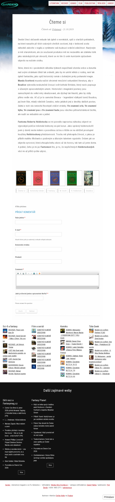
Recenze (45, 4)
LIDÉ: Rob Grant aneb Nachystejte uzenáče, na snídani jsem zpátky (14, 353)
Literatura (31, 4)
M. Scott (63, 191)
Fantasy (52, 191)
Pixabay (70, 496)
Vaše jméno (20, 218)
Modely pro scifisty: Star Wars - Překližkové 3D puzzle (100, 344)
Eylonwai (56, 29)
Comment (19, 269)
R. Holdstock (76, 191)
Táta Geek (96, 4)
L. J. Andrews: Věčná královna (15, 420)
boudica (89, 191)
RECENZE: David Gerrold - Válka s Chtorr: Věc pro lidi (14, 338)
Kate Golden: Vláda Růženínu (15, 461)
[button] (18, 273)
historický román (37, 191)
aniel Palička (92, 485)
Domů (4, 12)
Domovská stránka (22, 245)
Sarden (8, 485)
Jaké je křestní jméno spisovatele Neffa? (31, 294)
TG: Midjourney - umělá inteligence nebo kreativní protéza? (100, 359)
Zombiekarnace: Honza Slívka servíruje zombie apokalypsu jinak (44, 458)
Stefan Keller (60, 496)
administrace (67, 488)
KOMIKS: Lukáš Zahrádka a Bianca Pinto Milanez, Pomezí (71, 350)
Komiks (58, 4)
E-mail (18, 230)
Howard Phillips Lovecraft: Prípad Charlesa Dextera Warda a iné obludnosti (14, 442)
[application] (57, 280)
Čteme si (21, 191)
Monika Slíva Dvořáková (59, 485)
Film (68, 4)
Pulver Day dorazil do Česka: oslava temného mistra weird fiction (44, 426)
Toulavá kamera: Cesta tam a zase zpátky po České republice (44, 442)
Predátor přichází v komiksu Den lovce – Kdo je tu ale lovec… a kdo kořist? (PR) (14, 433)
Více (21, 472)
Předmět (18, 257)
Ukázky (109, 4)
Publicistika (81, 4)
